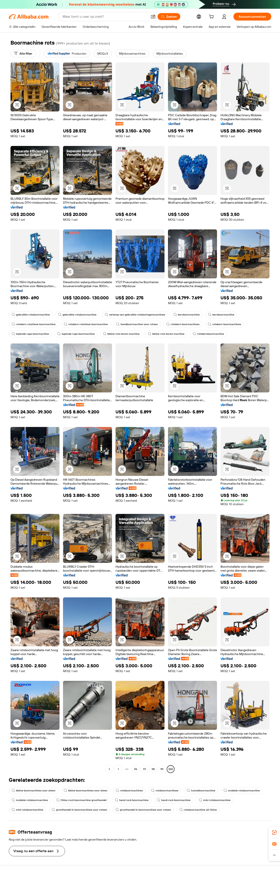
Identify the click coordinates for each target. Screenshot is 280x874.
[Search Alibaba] (105, 16)
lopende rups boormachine (30, 334)
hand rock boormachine (132, 800)
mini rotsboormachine (215, 800)
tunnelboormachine (201, 790)
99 (161, 769)
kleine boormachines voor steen (33, 790)
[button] (153, 16)
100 (170, 769)
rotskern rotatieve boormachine (34, 324)
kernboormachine (186, 314)
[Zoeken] (169, 16)
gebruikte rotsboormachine (31, 314)
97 (144, 769)
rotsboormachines (129, 790)
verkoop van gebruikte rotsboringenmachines (135, 314)
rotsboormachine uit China (198, 810)
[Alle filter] (23, 53)
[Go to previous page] (109, 769)
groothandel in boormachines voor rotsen (79, 810)
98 (153, 769)
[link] (274, 832)
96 (135, 769)
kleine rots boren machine (121, 334)
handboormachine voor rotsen (137, 324)
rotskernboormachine (208, 334)
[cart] (212, 17)
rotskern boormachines (183, 324)
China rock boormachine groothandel (81, 800)
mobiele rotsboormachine (242, 790)
